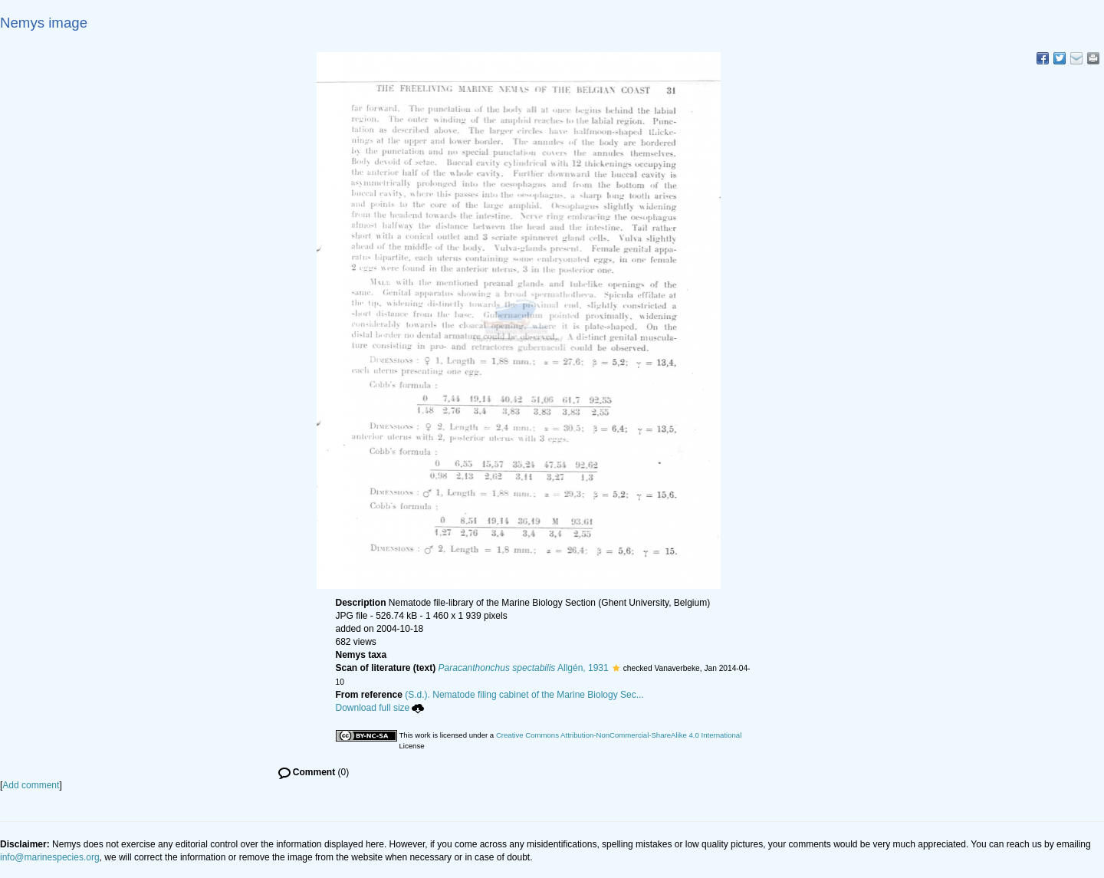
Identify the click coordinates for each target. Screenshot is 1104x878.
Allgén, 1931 (524, 668)
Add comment (30, 785)
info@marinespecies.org (50, 857)
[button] (616, 668)
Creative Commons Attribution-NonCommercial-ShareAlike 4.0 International (618, 735)
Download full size (380, 707)
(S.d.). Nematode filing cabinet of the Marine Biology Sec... (524, 694)
